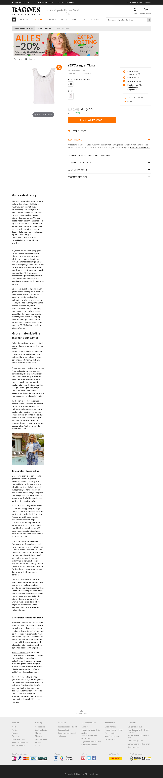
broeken (38, 739)
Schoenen (62, 733)
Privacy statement (89, 742)
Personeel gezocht (135, 738)
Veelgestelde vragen (134, 2)
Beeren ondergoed (20, 739)
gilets (37, 743)
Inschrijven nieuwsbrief (90, 727)
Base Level (16, 733)
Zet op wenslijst (77, 128)
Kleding (39, 19)
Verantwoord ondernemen (139, 741)
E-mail (130, 101)
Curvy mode (110, 730)
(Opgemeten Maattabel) (82, 79)
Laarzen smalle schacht (67, 730)
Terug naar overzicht (23, 28)
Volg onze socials (135, 724)
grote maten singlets (140, 144)
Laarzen (52, 19)
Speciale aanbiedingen (114, 727)
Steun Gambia (133, 744)
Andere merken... (19, 743)
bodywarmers (41, 736)
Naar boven (81, 709)
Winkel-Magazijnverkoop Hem (138, 733)
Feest (84, 19)
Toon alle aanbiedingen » (24, 59)
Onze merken (110, 724)
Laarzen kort (63, 727)
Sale (74, 19)
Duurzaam (24, 19)
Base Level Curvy (18, 736)
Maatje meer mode (112, 733)
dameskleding (110, 736)
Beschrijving (75, 137)
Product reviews (77, 174)
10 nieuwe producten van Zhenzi (62, 10)
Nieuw (64, 19)
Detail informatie (77, 167)
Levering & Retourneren (81, 160)
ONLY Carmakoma (20, 649)
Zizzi (14, 325)
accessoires (40, 724)
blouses (38, 733)
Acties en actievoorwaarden (89, 731)
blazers (38, 730)
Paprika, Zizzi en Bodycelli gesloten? (138, 728)
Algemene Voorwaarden (91, 739)
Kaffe (21, 354)
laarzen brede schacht (67, 724)
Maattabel (85, 735)
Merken (95, 19)
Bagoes (15, 730)
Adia (14, 724)
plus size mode (25, 359)
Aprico (15, 727)
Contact (148, 2)
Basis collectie (41, 727)
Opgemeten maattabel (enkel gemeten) (89, 152)
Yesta (85, 142)
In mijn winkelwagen (91, 120)
